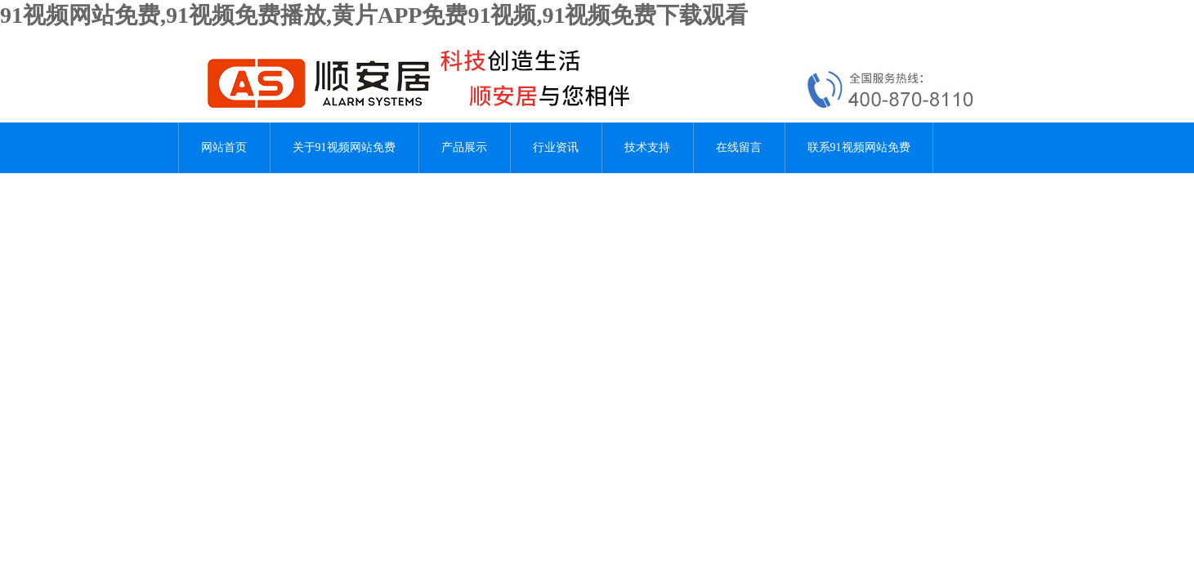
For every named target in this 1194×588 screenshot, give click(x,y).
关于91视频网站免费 (344, 147)
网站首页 (224, 147)
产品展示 (464, 147)
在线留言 (739, 147)
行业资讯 (556, 147)
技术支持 (647, 147)
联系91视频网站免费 (858, 147)
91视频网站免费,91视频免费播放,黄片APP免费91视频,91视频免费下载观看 (374, 15)
